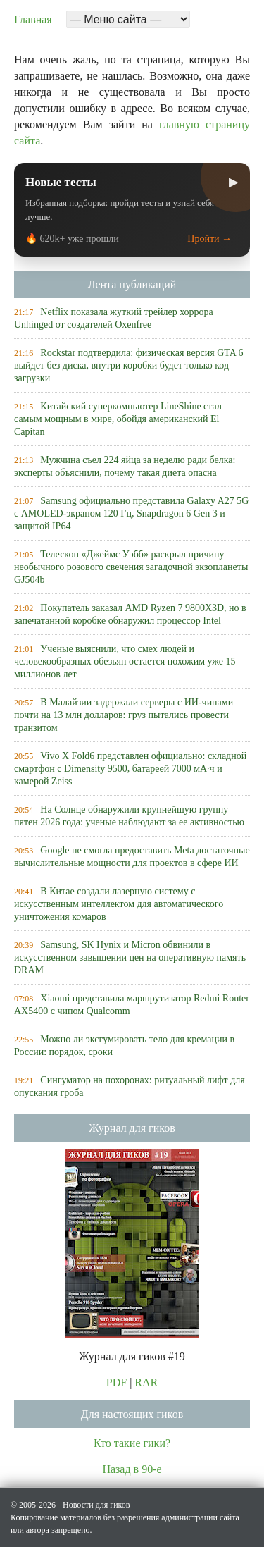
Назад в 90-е (131, 1469)
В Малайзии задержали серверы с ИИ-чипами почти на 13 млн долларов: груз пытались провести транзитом (123, 715)
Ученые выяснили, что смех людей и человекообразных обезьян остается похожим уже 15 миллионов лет (125, 661)
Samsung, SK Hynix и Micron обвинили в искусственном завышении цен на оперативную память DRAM (130, 957)
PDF (116, 1382)
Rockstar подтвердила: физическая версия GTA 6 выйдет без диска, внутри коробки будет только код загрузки (129, 365)
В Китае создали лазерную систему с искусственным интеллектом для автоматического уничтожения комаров (118, 904)
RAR (146, 1382)
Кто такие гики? (132, 1443)
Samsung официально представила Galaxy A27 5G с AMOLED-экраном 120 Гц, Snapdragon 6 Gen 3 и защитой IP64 (131, 513)
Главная (33, 19)
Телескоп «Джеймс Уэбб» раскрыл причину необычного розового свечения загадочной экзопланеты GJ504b (131, 567)
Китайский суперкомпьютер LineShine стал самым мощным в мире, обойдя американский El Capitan (118, 419)
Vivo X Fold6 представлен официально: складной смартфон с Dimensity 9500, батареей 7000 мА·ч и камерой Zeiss (130, 769)
